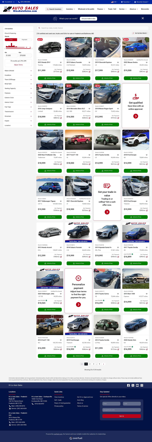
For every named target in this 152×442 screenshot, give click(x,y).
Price (11, 39)
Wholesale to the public (86, 9)
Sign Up (121, 416)
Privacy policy (58, 406)
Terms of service (82, 406)
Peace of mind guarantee (62, 403)
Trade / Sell (112, 9)
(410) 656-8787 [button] (38, 404)
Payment (24, 39)
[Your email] (121, 410)
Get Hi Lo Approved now (85, 397)
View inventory (59, 397)
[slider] (5, 48)
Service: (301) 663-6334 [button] (17, 408)
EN (113, 2)
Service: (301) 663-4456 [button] (17, 425)
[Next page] (103, 364)
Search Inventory (54, 9)
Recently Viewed (140, 2)
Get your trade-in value (88, 18)
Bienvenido (145, 9)
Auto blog (80, 400)
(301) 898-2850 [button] (24, 2)
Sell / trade (57, 400)
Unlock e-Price (49, 78)
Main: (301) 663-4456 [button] (17, 422)
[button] (9, 2)
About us (80, 403)
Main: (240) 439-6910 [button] (17, 406)
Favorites (125, 2)
